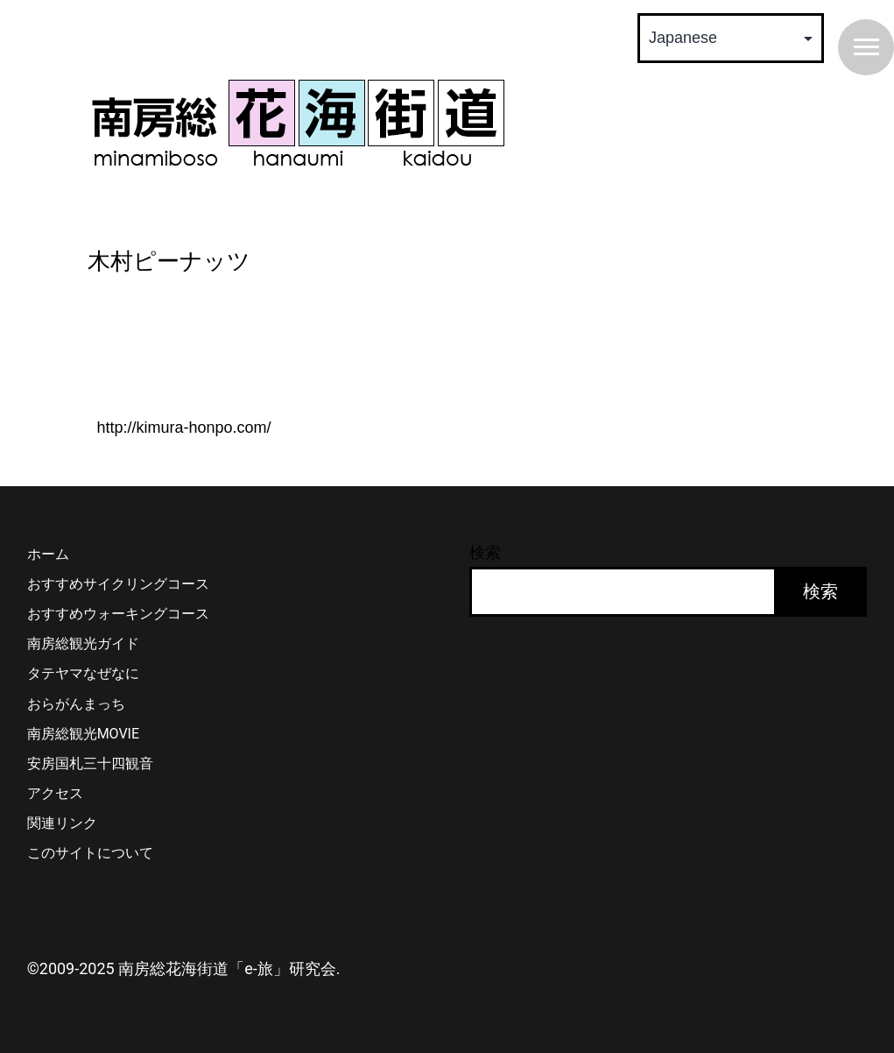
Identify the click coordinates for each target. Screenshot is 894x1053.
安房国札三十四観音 (90, 763)
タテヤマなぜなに (83, 673)
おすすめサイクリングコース (118, 584)
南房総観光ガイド (83, 643)
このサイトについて (90, 853)
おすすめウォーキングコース (118, 613)
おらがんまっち (76, 704)
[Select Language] (730, 38)
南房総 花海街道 (298, 122)
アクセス (55, 793)
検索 (485, 552)
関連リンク (62, 823)
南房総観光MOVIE (83, 733)
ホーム (48, 554)
